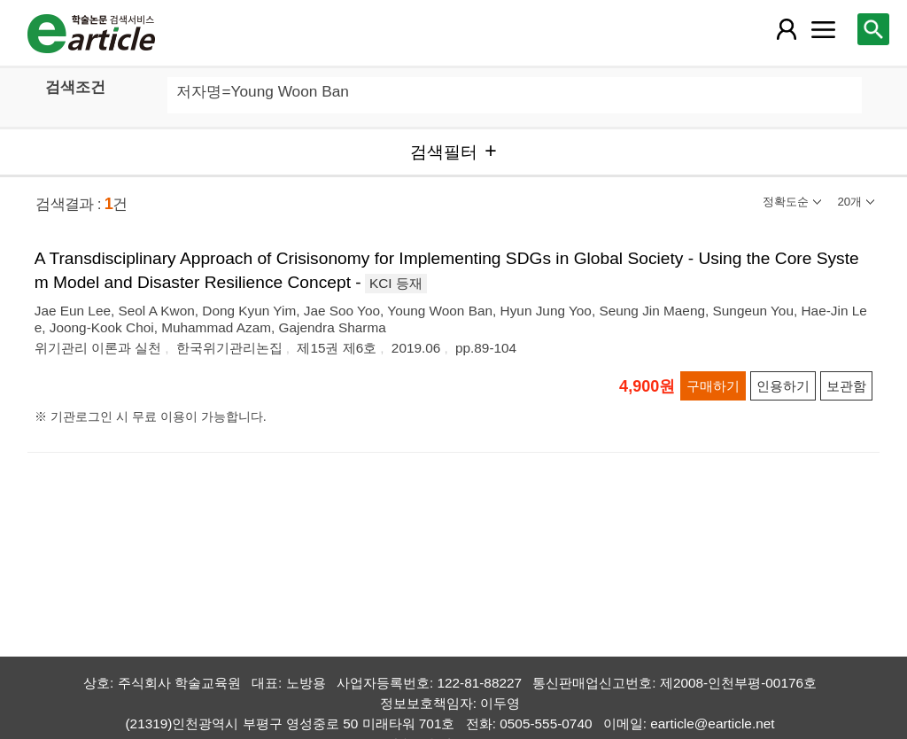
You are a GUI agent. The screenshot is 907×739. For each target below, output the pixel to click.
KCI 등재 (395, 283)
